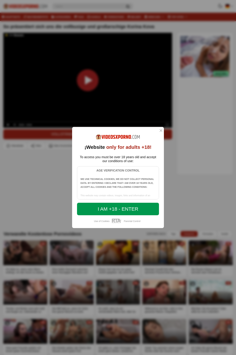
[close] (161, 130)
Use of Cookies (101, 221)
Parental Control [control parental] (132, 221)
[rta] (116, 222)
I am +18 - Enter (118, 209)
